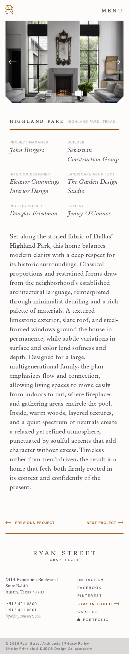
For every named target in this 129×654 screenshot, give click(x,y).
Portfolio (93, 620)
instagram (90, 580)
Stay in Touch (98, 604)
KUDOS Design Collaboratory (66, 648)
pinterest (89, 595)
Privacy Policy (76, 643)
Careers (87, 612)
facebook (89, 588)
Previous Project (30, 523)
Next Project (105, 523)
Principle (27, 648)
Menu (112, 11)
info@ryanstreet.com (23, 616)
